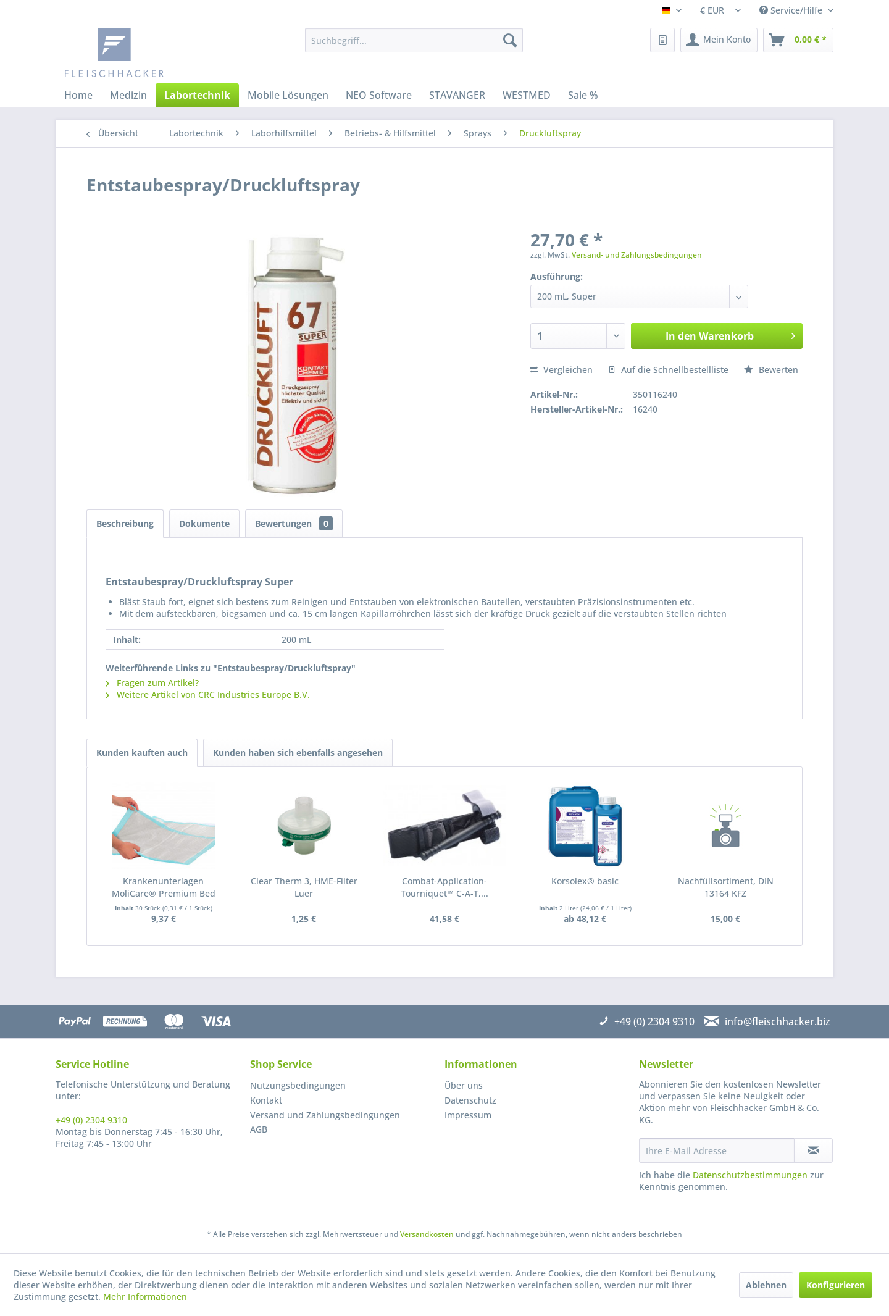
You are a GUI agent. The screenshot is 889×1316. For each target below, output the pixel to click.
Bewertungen (294, 523)
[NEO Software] (378, 95)
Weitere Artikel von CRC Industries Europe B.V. (208, 694)
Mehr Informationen (145, 1296)
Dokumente (204, 523)
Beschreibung (125, 523)
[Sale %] (583, 95)
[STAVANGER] (457, 95)
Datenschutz (470, 1100)
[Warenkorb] (798, 40)
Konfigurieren (835, 1285)
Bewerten (771, 369)
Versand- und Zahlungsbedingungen (637, 254)
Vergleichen (561, 369)
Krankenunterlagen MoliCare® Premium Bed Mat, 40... (163, 887)
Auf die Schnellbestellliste (668, 369)
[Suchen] (510, 40)
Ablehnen (766, 1285)
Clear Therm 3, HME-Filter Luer (304, 887)
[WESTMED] (526, 95)
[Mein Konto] (719, 40)
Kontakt (266, 1100)
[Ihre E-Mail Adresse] (717, 1150)
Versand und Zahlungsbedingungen (325, 1115)
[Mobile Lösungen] (288, 95)
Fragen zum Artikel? (152, 683)
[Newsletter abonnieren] (813, 1150)
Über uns (463, 1085)
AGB (258, 1129)
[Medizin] (128, 95)
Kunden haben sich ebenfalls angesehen (298, 752)
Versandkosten (427, 1234)
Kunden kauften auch (142, 752)
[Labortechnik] (197, 95)
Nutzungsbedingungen (298, 1085)
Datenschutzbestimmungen (750, 1175)
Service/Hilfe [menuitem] (792, 10)
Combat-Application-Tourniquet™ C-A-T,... (444, 887)
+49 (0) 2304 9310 (91, 1120)
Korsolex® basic (585, 881)
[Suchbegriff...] (414, 40)
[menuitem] (414, 40)
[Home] (78, 95)
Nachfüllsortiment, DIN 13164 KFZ (726, 887)
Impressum (467, 1115)
